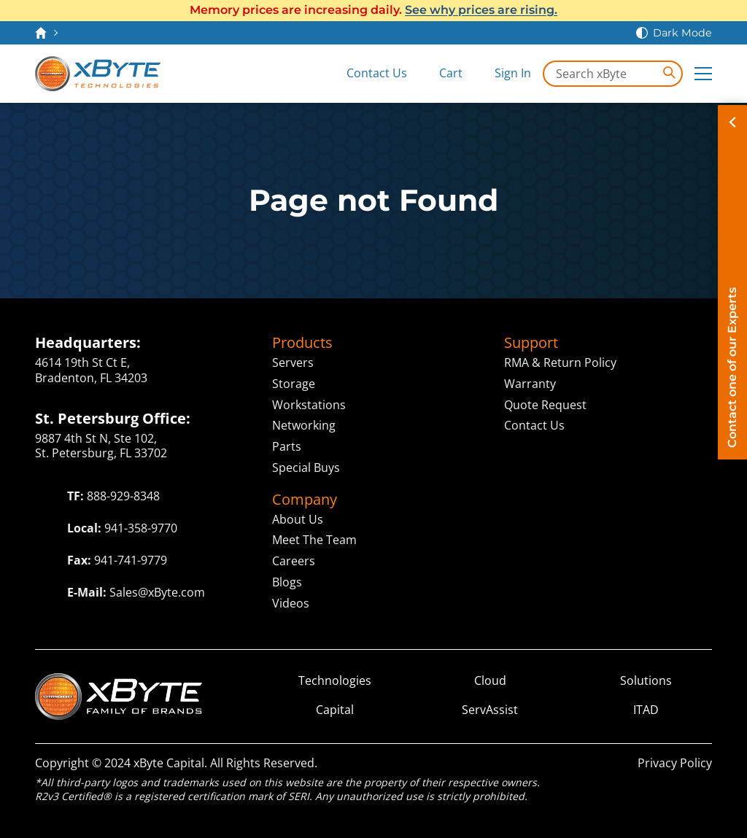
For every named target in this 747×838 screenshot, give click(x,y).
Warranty (530, 384)
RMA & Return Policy (560, 362)
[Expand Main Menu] (703, 73)
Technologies (334, 680)
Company (304, 499)
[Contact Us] (366, 73)
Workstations (309, 405)
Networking (304, 425)
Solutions (646, 680)
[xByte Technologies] (97, 73)
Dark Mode (682, 32)
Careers (293, 561)
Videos (290, 603)
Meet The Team (314, 540)
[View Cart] (440, 73)
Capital (335, 710)
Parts (286, 446)
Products (302, 342)
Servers (293, 362)
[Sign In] (502, 73)
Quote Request (545, 405)
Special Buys (306, 467)
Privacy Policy (675, 763)
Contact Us (534, 425)
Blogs (287, 582)
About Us (297, 519)
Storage (293, 384)
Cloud (490, 680)
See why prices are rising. (481, 10)
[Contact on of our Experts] (732, 282)
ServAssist (490, 710)
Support (531, 342)
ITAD (646, 710)
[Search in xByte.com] (613, 74)
